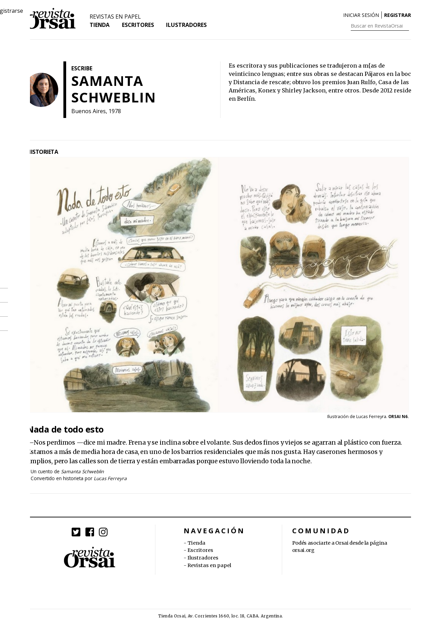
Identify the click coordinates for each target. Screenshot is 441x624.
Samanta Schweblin (82, 471)
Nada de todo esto (65, 429)
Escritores (138, 26)
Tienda (100, 26)
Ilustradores (187, 26)
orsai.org (303, 550)
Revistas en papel (116, 18)
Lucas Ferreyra (110, 478)
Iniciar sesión (361, 15)
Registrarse (400, 15)
